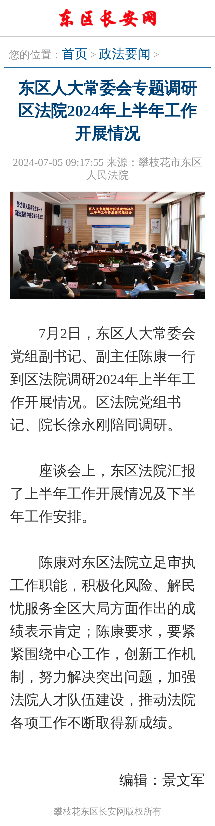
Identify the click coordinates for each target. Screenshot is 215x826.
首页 (75, 54)
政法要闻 (125, 54)
